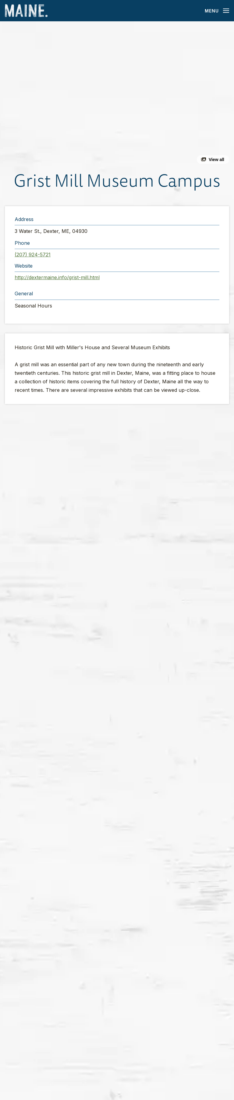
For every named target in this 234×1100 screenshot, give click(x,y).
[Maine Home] (26, 10)
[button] (117, 95)
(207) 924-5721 (33, 254)
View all (216, 159)
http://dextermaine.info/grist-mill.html (57, 277)
